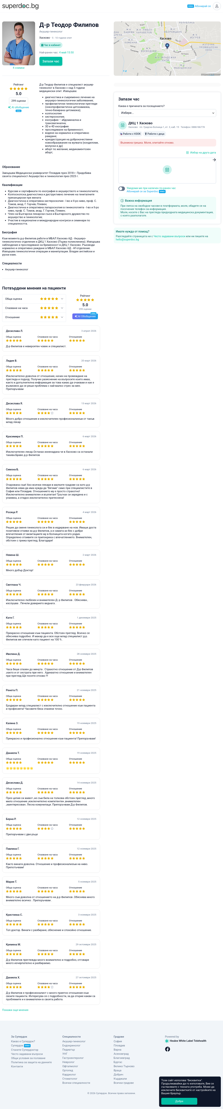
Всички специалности (76, 1082)
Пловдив (119, 1045)
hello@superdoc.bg (127, 239)
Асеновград (121, 1053)
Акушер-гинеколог (74, 1041)
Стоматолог (69, 1078)
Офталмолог (70, 1066)
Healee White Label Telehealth (185, 1040)
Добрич (118, 1074)
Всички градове (124, 1082)
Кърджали (120, 1078)
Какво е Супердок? (23, 1041)
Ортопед (67, 1070)
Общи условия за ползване (28, 1058)
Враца (117, 1070)
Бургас (118, 1062)
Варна (117, 1049)
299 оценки (18, 100)
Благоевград (122, 1058)
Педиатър (68, 1049)
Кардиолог (69, 1074)
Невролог (68, 1062)
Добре (179, 1101)
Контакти (17, 1066)
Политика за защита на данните (31, 1062)
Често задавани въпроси (169, 236)
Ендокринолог (71, 1045)
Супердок (21, 1045)
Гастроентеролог (73, 1058)
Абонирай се (199, 6)
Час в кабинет (51, 45)
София (118, 1041)
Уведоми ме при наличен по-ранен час (151, 189)
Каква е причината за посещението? (141, 106)
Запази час (50, 61)
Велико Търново (124, 1066)
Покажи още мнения (15, 1010)
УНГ (64, 1053)
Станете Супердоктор (24, 1049)
